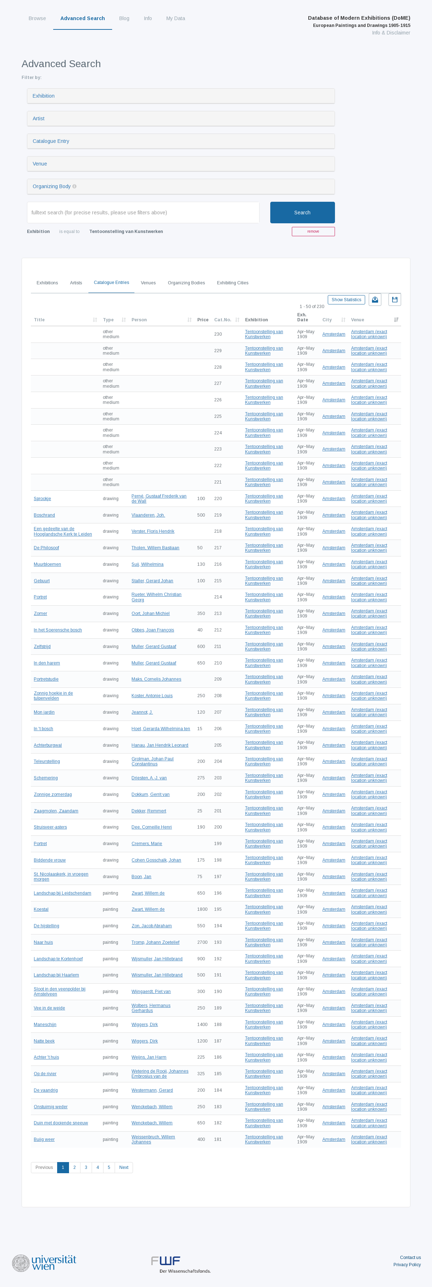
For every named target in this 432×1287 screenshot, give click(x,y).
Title (39, 319)
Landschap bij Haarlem (56, 975)
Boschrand (44, 515)
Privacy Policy (407, 1264)
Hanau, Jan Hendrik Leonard (160, 745)
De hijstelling (46, 925)
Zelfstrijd (42, 646)
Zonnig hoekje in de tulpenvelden (53, 696)
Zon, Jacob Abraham (152, 925)
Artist (39, 118)
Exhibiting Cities (232, 282)
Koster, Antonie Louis (152, 695)
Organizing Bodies (186, 282)
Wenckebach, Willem (152, 1106)
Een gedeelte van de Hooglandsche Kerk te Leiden (63, 531)
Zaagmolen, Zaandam (56, 810)
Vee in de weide (49, 1008)
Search (302, 212)
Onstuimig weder (51, 1106)
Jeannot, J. (142, 712)
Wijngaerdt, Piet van (151, 991)
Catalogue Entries (111, 282)
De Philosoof (46, 547)
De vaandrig (46, 1090)
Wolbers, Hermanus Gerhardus (151, 1008)
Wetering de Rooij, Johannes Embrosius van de (160, 1074)
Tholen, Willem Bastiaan (155, 547)
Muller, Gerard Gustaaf (154, 646)
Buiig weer (44, 1139)
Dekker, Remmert (149, 810)
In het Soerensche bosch (58, 630)
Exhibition (44, 96)
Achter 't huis (46, 1057)
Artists (76, 282)
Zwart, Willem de (148, 893)
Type (108, 319)
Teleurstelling (47, 761)
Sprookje (42, 498)
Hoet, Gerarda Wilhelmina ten (161, 728)
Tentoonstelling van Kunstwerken (264, 334)
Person (139, 319)
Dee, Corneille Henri (152, 827)
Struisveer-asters (50, 827)
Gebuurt (42, 580)
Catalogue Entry (51, 141)
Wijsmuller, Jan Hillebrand (157, 958)
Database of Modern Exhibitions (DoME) (359, 21)
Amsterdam (333, 334)
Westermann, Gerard (152, 1090)
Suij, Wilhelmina (148, 564)
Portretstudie (46, 679)
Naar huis (43, 942)
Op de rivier (45, 1073)
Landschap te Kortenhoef (58, 958)
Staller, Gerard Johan (152, 580)
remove (313, 231)
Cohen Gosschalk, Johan (156, 860)
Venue (40, 164)
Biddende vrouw (50, 860)
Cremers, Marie (147, 843)
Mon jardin (44, 712)
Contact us (410, 1257)
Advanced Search (82, 18)
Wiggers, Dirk (145, 1024)
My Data (175, 18)
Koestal (41, 909)
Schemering (46, 777)
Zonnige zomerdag (53, 794)
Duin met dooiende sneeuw (61, 1122)
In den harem (47, 663)
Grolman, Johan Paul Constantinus (153, 761)
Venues (148, 282)
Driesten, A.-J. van (149, 777)
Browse (37, 18)
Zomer (40, 613)
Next (123, 1167)
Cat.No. (222, 319)
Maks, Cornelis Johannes (156, 679)
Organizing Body (52, 186)
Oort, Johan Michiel (151, 613)
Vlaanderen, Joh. (148, 515)
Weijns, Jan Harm (149, 1057)
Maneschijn (45, 1024)
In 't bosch (43, 728)
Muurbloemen (47, 564)
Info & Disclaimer (391, 33)
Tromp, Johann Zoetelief (155, 942)
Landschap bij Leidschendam (62, 893)
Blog (124, 18)
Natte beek (44, 1041)
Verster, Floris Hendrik (153, 531)
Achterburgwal (48, 745)
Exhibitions (47, 282)
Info (148, 18)
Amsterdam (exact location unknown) (369, 334)
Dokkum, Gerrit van (151, 794)
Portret (40, 597)
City (327, 319)
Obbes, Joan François (153, 630)
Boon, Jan (141, 876)
